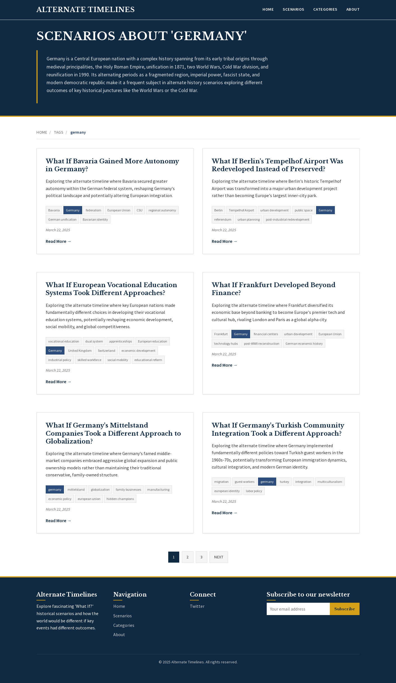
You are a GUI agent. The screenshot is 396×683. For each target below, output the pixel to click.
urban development (274, 210)
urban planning (249, 219)
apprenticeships (120, 341)
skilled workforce (89, 360)
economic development (138, 350)
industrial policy (59, 360)
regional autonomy (162, 210)
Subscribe (344, 609)
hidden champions (120, 499)
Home (268, 9)
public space (303, 210)
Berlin (218, 210)
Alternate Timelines (85, 10)
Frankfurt (221, 334)
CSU (139, 210)
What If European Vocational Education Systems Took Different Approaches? (111, 289)
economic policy (60, 499)
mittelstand (76, 489)
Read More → (59, 241)
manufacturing (158, 489)
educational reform (148, 360)
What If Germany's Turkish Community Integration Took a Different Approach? (278, 429)
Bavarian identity (95, 219)
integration (303, 481)
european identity (227, 491)
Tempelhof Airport (241, 210)
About (353, 9)
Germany (73, 210)
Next (218, 556)
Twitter (197, 606)
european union (89, 499)
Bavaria (54, 210)
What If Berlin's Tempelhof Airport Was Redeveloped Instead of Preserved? (277, 165)
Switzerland (106, 350)
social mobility (117, 360)
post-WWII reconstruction (261, 343)
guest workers (244, 481)
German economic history (304, 343)
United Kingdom (80, 350)
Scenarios (293, 9)
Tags (58, 132)
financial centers (266, 334)
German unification (62, 219)
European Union (118, 210)
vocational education (63, 341)
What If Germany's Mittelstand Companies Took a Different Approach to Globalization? (113, 433)
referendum (222, 219)
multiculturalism (329, 481)
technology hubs (226, 343)
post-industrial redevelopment (287, 219)
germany (54, 489)
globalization (100, 489)
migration (221, 481)
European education (152, 341)
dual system (94, 341)
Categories (325, 9)
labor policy (254, 491)
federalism (93, 210)
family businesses (128, 489)
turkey (284, 481)
